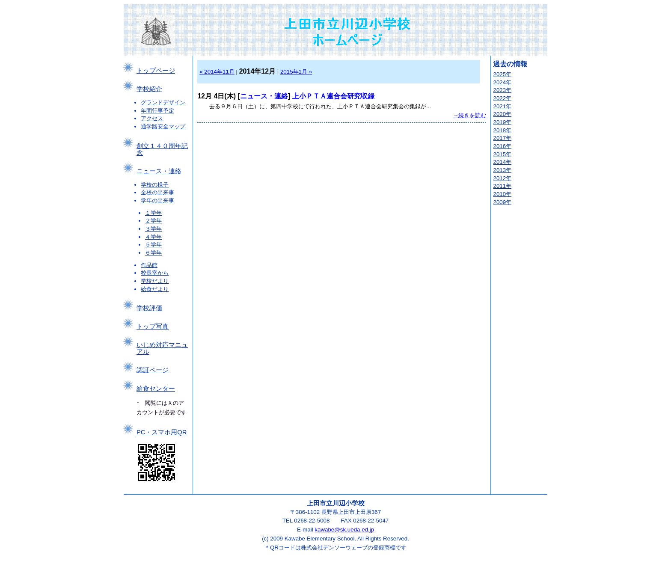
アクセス (152, 118)
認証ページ (153, 370)
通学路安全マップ (163, 126)
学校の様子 (155, 184)
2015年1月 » (296, 71)
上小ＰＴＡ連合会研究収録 (333, 96)
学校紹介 (149, 89)
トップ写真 (153, 326)
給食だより (155, 289)
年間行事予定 (157, 110)
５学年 (153, 244)
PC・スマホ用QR (162, 432)
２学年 (153, 220)
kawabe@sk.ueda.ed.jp (344, 529)
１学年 (153, 213)
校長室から (155, 273)
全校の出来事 (157, 192)
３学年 (153, 229)
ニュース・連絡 (159, 171)
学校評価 (149, 308)
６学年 (153, 252)
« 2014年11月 (217, 71)
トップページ (156, 70)
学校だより (155, 281)
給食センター (156, 388)
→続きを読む (469, 115)
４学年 (153, 237)
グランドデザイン (163, 102)
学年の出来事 (157, 200)
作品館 (149, 265)
